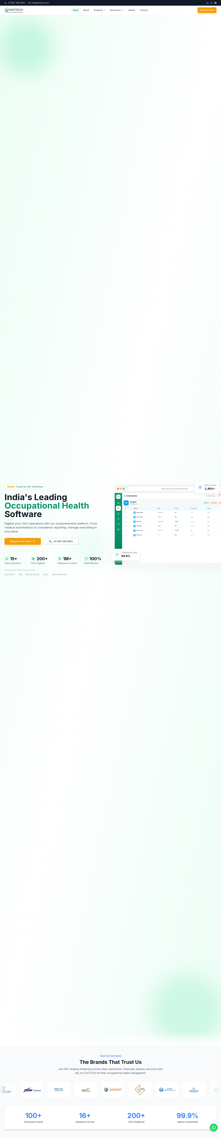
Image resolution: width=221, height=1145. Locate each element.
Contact (144, 10)
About (86, 10)
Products (99, 10)
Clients (131, 10)
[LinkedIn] (207, 3)
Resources (116, 10)
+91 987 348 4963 (61, 541)
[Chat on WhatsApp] (214, 1127)
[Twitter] (211, 3)
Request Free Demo (22, 541)
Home (76, 10)
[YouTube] (215, 3)
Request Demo (207, 10)
